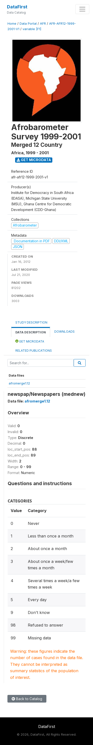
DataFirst (17, 6)
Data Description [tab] (30, 332)
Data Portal (28, 23)
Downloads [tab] (64, 331)
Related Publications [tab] (33, 350)
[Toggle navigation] (82, 9)
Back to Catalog (27, 699)
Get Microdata (34, 160)
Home (11, 23)
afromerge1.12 (19, 383)
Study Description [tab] (31, 322)
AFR (43, 23)
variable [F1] (32, 29)
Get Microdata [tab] (29, 341)
